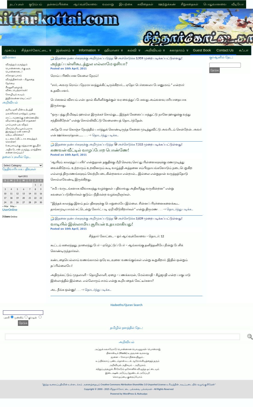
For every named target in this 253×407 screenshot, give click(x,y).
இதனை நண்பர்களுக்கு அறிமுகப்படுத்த (84, 58)
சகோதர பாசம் (14, 75)
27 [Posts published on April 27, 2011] (24, 202)
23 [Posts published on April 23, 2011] (41, 198)
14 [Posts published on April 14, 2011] (30, 193)
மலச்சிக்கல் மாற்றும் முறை (20, 113)
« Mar (5, 206)
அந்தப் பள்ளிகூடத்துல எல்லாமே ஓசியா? (89, 63)
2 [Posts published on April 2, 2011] (40, 185)
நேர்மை (10, 83)
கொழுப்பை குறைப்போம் (127, 376)
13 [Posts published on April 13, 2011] (24, 193)
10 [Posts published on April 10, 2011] (5, 193)
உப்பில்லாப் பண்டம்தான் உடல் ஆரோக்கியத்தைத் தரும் (127, 360)
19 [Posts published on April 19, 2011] (17, 198)
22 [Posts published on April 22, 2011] (35, 198)
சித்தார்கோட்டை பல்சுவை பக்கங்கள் (131, 389)
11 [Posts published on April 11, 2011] (11, 193)
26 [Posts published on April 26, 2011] (17, 202)
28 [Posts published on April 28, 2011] (30, 202)
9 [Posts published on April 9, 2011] (40, 189)
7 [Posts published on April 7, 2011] (29, 189)
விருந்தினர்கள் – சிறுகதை (20, 79)
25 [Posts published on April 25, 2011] (11, 202)
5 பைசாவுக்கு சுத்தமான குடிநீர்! (23, 145)
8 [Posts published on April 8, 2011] (35, 189)
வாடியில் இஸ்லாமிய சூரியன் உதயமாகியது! (92, 224)
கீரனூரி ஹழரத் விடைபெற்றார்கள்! (17, 89)
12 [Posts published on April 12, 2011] (17, 193)
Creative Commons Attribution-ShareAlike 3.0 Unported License (133, 384)
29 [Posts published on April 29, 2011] (35, 202)
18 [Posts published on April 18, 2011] (11, 198)
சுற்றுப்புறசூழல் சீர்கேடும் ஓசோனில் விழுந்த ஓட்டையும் (127, 369)
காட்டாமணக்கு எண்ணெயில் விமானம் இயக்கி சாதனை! (22, 119)
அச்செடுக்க (126, 58)
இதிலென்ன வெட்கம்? (18, 98)
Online (9, 216)
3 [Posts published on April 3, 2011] (5, 189)
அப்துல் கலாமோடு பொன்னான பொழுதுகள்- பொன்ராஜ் (127, 349)
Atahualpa (142, 393)
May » (13, 206)
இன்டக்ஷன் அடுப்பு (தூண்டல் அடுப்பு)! (127, 372)
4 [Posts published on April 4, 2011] (11, 189)
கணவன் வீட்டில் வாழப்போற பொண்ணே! (90, 150)
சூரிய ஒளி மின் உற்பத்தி (19, 109)
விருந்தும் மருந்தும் (17, 64)
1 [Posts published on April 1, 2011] (35, 185)
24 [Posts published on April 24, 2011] (5, 202)
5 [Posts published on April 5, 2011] (17, 189)
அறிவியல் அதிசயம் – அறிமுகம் (127, 365)
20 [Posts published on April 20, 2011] (24, 198)
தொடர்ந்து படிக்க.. (105, 135)
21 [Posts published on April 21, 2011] (30, 198)
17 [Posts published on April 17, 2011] (5, 198)
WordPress (128, 393)
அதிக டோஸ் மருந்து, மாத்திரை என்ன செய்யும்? (23, 151)
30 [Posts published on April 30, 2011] (41, 202)
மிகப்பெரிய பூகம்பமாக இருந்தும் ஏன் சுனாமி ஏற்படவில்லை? (19, 131)
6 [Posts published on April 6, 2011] (23, 189)
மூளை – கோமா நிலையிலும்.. (127, 357)
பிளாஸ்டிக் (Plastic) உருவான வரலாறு (127, 353)
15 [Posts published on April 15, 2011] (35, 193)
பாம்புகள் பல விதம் (17, 124)
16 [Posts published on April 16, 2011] (41, 193)
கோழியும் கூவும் (15, 94)
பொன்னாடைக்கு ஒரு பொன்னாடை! (18, 70)
